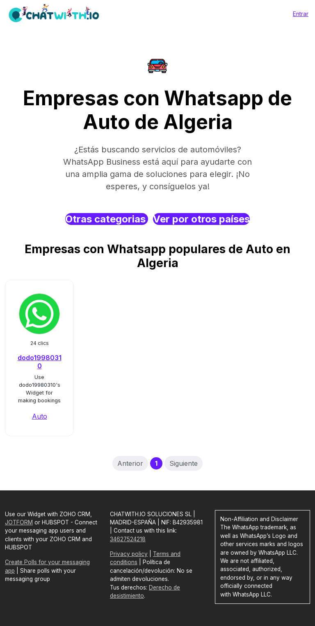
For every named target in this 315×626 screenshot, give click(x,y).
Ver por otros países (201, 219)
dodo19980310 (40, 362)
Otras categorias (106, 219)
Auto (39, 416)
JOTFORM (19, 522)
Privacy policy (129, 554)
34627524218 (128, 539)
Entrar (300, 13)
